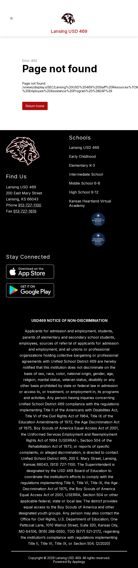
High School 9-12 (83, 192)
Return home (35, 106)
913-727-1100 (29, 205)
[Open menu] (11, 18)
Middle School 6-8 (84, 183)
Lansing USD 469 (84, 147)
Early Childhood (82, 156)
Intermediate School (86, 174)
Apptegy (78, 562)
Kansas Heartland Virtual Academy (90, 203)
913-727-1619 (24, 211)
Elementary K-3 (82, 165)
